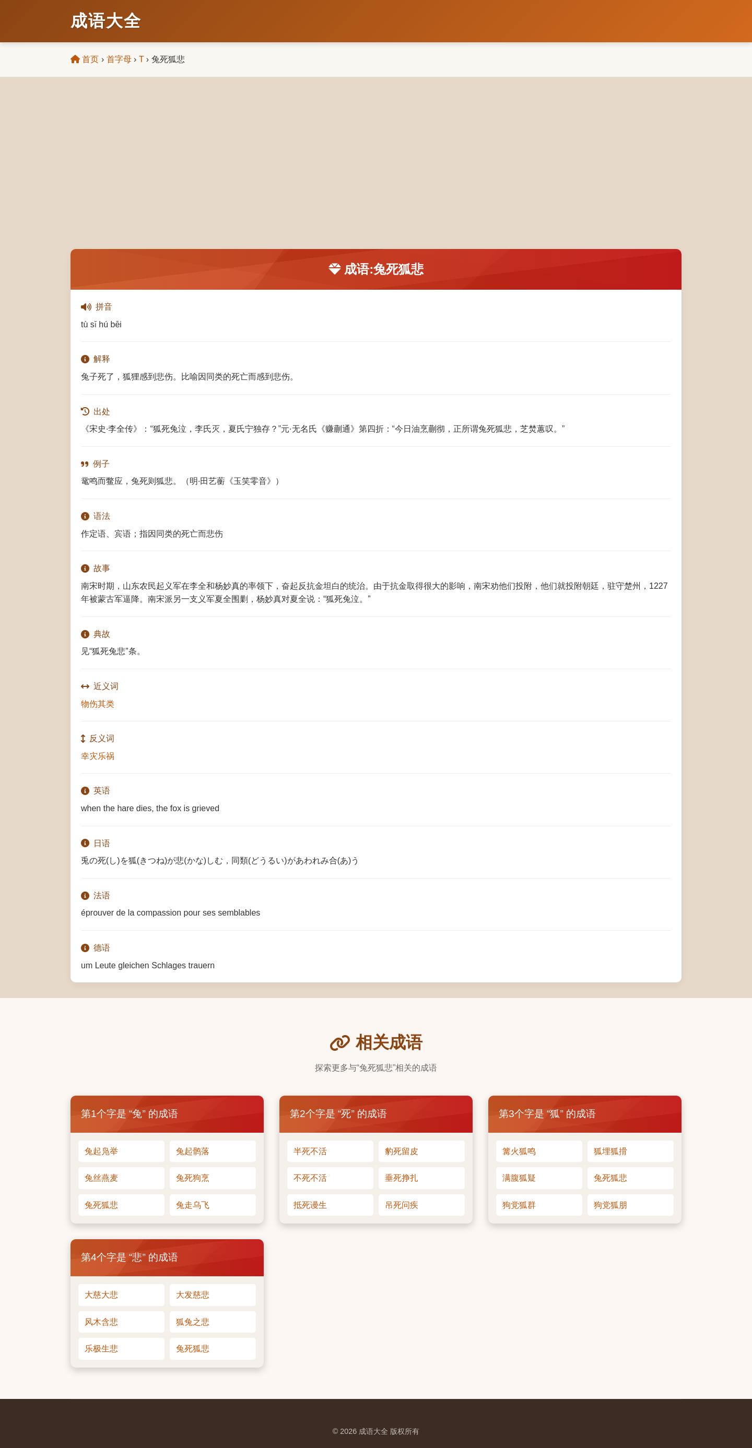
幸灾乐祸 (97, 756)
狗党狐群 (519, 1205)
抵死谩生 (310, 1205)
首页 (84, 59)
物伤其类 (97, 703)
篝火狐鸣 (519, 1151)
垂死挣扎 (401, 1177)
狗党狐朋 (610, 1205)
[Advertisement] (376, 171)
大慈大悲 (101, 1294)
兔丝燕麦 (101, 1177)
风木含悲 (101, 1322)
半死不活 (310, 1151)
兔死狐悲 (101, 1205)
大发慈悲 (192, 1294)
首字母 (119, 59)
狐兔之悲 (192, 1322)
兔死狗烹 (192, 1177)
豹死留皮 (401, 1151)
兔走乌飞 (192, 1205)
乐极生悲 (101, 1348)
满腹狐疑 (519, 1177)
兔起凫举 (101, 1151)
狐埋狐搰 (610, 1151)
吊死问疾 (401, 1205)
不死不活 (310, 1177)
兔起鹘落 (192, 1151)
